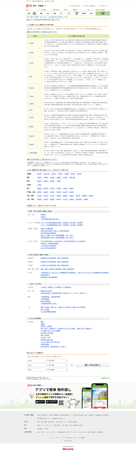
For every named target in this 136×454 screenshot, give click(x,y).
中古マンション (49, 425)
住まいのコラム (82, 432)
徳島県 (71, 195)
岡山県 (46, 195)
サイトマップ (76, 437)
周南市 (32, 144)
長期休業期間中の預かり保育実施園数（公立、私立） (57, 237)
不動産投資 (75, 425)
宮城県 (59, 188)
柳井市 (32, 126)
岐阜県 (52, 181)
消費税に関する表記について (59, 418)
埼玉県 (54, 174)
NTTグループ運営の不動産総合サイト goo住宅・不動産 (40, 1)
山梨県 (46, 192)
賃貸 (38, 422)
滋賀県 (59, 177)
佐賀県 (46, 199)
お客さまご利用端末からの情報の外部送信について (61, 415)
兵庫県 (46, 177)
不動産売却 (40, 428)
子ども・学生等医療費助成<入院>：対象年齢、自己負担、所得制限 (62, 225)
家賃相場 (75, 422)
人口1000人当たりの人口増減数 (50, 331)
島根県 (65, 195)
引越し (42, 432)
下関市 (32, 43)
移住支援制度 (45, 275)
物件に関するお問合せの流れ (80, 415)
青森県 (39, 188)
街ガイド (76, 432)
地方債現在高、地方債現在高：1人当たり (53, 346)
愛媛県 (84, 195)
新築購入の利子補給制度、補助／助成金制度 (54, 261)
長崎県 (52, 199)
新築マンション (41, 425)
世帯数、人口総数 (46, 326)
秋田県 (46, 188)
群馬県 (79, 174)
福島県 (71, 188)
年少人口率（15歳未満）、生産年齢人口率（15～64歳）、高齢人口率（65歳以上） (67, 328)
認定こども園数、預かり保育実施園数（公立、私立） (57, 235)
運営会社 (83, 437)
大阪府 (39, 177)
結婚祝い (43, 214)
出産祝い (43, 217)
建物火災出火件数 (46, 291)
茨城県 (66, 174)
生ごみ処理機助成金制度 (48, 311)
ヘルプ (63, 437)
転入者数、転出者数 (47, 333)
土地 (70, 425)
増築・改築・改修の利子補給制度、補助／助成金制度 (57, 269)
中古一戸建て (65, 425)
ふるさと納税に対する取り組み (50, 342)
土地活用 (46, 428)
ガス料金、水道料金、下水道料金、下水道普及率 (56, 287)
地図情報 (100, 432)
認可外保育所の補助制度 (48, 233)
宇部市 (32, 52)
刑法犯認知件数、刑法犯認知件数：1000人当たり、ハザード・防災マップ (64, 293)
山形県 (65, 188)
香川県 (78, 195)
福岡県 (39, 199)
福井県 (71, 192)
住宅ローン (81, 425)
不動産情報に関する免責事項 (102, 415)
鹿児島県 (78, 199)
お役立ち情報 (27, 432)
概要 (42, 322)
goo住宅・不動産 (28, 415)
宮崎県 (71, 199)
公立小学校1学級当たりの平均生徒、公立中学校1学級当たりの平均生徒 (63, 241)
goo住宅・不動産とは (42, 415)
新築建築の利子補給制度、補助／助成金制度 (54, 258)
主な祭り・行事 (45, 337)
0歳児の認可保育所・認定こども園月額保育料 (55, 231)
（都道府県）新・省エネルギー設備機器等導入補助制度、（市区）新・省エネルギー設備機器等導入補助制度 (75, 272)
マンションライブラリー (51, 432)
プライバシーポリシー (55, 437)
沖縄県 (86, 199)
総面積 (43, 324)
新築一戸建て (57, 425)
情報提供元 (91, 415)
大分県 (65, 199)
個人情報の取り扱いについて (44, 418)
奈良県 (65, 177)
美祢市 (32, 136)
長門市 (32, 117)
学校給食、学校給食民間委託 (50, 243)
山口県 (52, 195)
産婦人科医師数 (45, 301)
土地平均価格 (45, 344)
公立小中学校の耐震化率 (48, 248)
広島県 (39, 195)
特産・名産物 (45, 335)
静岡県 (46, 181)
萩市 (31, 76)
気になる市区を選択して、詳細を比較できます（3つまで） (42, 32)
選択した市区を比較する (92, 365)
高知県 (91, 195)
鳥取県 (59, 195)
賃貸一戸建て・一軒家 (53, 422)
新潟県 (52, 192)
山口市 (32, 63)
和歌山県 (72, 177)
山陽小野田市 (33, 152)
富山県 (65, 192)
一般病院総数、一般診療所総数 (50, 297)
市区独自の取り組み (47, 340)
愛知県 (39, 181)
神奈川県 (46, 174)
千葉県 (60, 174)
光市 (31, 110)
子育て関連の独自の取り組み (50, 219)
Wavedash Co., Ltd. (37, 379)
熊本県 (59, 199)
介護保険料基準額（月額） (49, 303)
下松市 (32, 96)
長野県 (39, 192)
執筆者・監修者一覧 (92, 432)
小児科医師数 (45, 299)
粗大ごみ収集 (45, 309)
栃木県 (73, 174)
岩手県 (52, 188)
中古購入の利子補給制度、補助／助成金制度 (54, 265)
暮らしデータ (69, 432)
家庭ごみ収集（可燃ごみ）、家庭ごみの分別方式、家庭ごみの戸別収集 (63, 307)
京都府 (52, 177)
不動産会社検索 (61, 432)
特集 (38, 432)
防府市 (32, 88)
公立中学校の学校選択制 (48, 246)
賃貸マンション (63, 422)
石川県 (59, 192)
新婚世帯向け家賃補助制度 (49, 277)
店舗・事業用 (44, 422)
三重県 (59, 181)
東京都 (39, 174)
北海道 (39, 185)
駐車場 (69, 422)
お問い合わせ (69, 437)
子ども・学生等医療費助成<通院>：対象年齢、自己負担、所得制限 (62, 222)
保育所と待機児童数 (47, 228)
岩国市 (32, 103)
